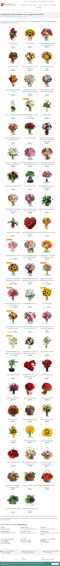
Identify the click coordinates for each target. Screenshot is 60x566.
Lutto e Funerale (53, 5)
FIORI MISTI (40, 5)
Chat (52, 1)
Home (1, 16)
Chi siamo (24, 559)
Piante (45, 5)
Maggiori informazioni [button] (5, 564)
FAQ (22, 557)
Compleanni (23, 5)
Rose (35, 5)
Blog (42, 557)
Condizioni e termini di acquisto (47, 559)
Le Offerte (30, 5)
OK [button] (55, 563)
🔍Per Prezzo (38, 7)
